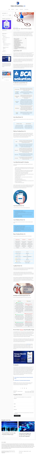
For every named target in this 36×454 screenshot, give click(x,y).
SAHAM (4, 50)
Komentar (15, 398)
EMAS (3, 41)
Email (15, 406)
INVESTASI (12, 9)
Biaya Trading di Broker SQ (17, 45)
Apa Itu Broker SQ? (16, 39)
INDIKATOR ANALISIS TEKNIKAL (5, 47)
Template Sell (3, 452)
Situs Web (15, 409)
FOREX (4, 42)
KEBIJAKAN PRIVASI (26, 451)
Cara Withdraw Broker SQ (17, 44)
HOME (9, 9)
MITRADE (4, 36)
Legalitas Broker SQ (16, 46)
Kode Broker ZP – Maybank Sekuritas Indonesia (22, 380)
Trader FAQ (21, 9)
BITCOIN (4, 40)
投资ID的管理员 (18, 30)
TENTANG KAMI (26, 9)
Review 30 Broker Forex (6, 37)
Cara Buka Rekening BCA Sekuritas (18, 42)
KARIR (30, 451)
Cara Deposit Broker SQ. (17, 43)
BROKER (17, 9)
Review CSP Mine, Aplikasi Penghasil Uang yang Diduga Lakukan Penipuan (29, 392)
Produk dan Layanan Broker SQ (18, 40)
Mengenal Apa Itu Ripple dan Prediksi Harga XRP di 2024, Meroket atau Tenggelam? (25, 435)
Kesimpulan (16, 48)
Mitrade (22, 329)
